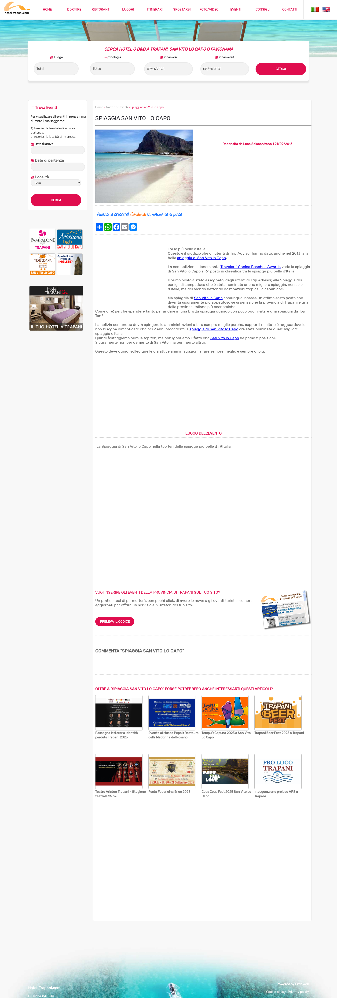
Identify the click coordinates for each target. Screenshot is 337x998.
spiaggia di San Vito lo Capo (201, 258)
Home (99, 107)
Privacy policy (298, 992)
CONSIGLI (263, 9)
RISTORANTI (101, 9)
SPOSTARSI (182, 9)
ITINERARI (155, 9)
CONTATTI (289, 9)
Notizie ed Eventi (117, 107)
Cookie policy (276, 992)
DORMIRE (74, 9)
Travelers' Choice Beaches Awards (250, 266)
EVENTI (235, 9)
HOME (47, 9)
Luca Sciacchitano (257, 144)
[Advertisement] (130, 276)
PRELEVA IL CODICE (115, 621)
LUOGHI (128, 9)
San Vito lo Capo (208, 298)
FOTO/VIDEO (208, 9)
